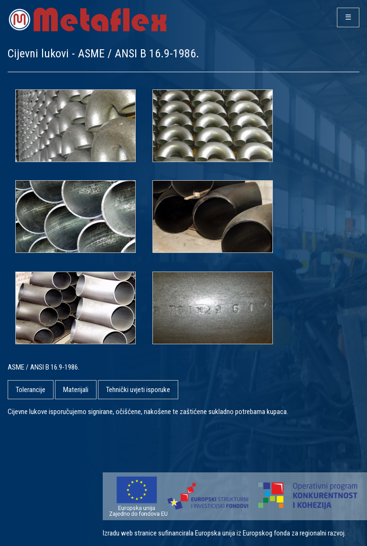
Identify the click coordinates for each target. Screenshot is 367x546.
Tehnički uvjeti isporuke (138, 389)
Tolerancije (30, 389)
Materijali (75, 389)
